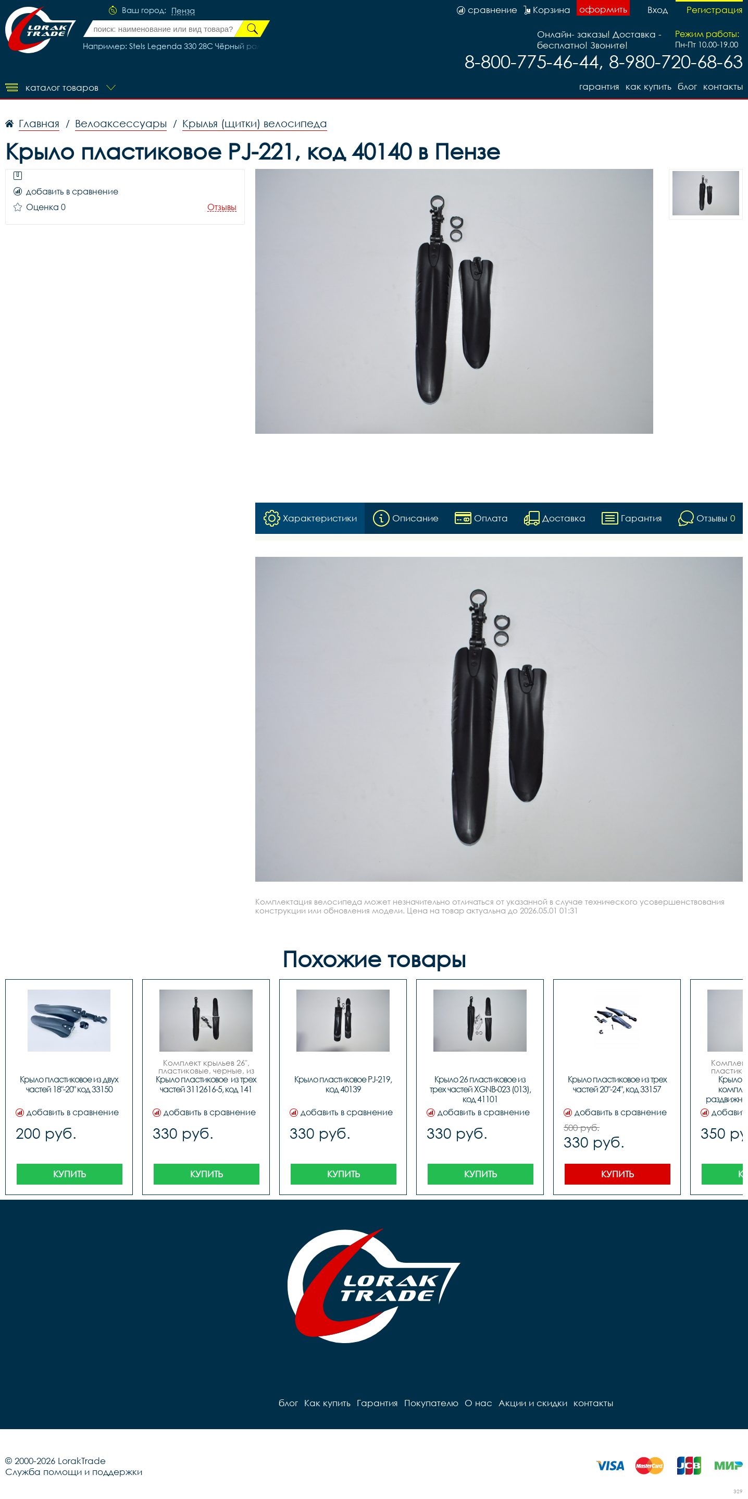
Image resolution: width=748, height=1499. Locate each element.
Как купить (648, 86)
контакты (723, 86)
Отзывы (221, 207)
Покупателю (431, 1402)
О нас (478, 1402)
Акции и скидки (532, 1402)
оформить (603, 9)
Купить (69, 1173)
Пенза (183, 11)
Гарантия (599, 86)
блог (687, 86)
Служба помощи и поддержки (73, 1471)
